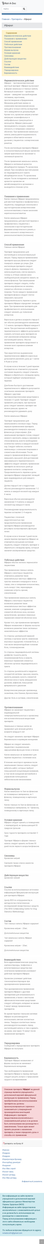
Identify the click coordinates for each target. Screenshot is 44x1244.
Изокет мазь (7, 1172)
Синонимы (9, 56)
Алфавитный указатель (32, 1181)
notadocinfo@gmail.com (12, 1233)
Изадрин (6, 1153)
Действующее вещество (15, 59)
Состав (7, 64)
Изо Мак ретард (9, 1178)
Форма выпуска (11, 50)
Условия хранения (12, 53)
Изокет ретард (8, 1175)
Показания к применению (15, 39)
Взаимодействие (11, 67)
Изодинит (6, 1165)
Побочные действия (13, 44)
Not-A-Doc (9, 3)
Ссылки (7, 61)
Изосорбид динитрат (11, 1162)
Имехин (5, 1150)
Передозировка (11, 70)
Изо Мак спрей (8, 1168)
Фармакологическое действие (17, 36)
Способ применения (13, 41)
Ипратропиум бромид (11, 1159)
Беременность (10, 73)
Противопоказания (12, 47)
